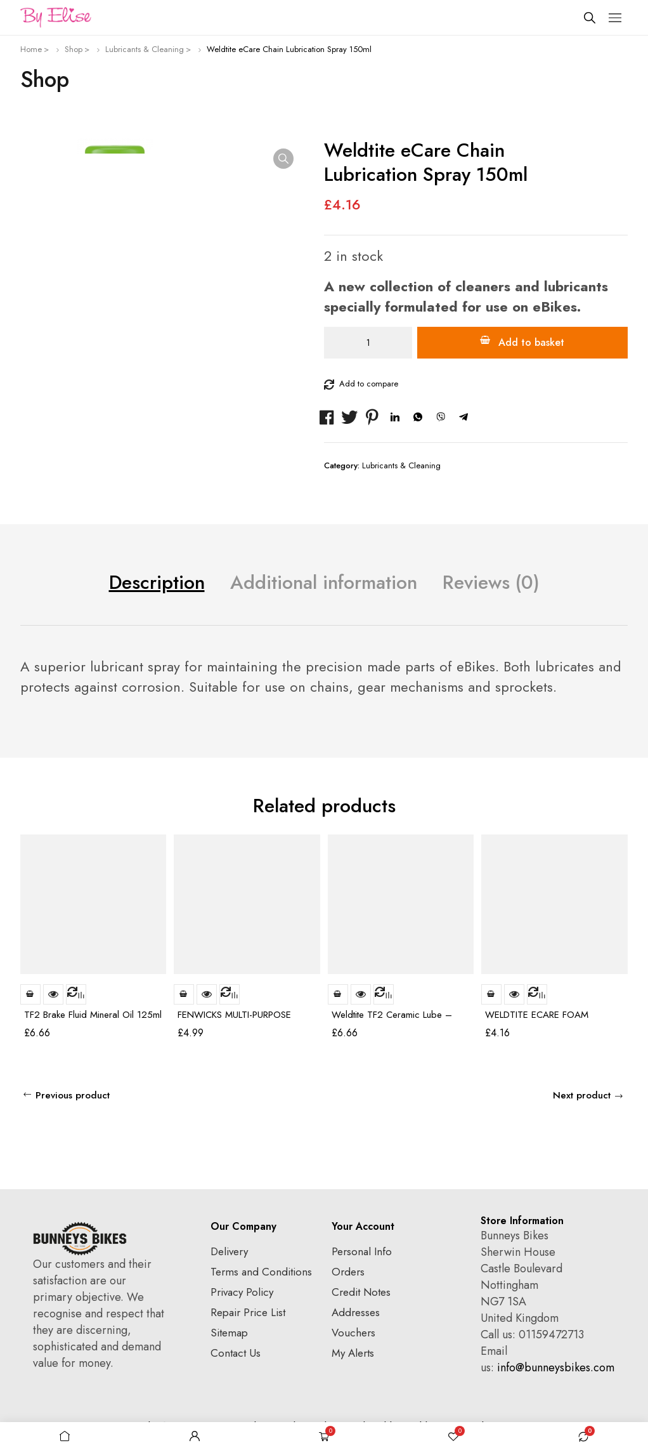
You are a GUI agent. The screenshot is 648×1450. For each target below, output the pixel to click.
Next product (582, 1095)
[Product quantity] (368, 343)
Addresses (356, 1312)
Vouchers (353, 1332)
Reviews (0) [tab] (491, 582)
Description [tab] (157, 582)
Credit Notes (361, 1292)
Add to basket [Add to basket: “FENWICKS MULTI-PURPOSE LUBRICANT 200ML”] (184, 994)
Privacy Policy (242, 1292)
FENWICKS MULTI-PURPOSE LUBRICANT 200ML (234, 1020)
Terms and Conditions (261, 1271)
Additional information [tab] (323, 582)
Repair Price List (248, 1312)
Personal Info (362, 1251)
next (617, 808)
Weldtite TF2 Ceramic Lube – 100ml (392, 1020)
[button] (283, 158)
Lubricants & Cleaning (144, 49)
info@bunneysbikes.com (555, 1367)
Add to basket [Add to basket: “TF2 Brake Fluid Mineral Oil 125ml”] (30, 994)
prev (595, 808)
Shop (73, 49)
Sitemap (229, 1332)
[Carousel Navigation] (606, 808)
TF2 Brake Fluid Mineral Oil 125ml (93, 1015)
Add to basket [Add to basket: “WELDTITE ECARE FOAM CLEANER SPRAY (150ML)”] (491, 994)
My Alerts (353, 1353)
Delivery (229, 1251)
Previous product (73, 1095)
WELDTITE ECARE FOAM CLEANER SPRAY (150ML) (537, 1020)
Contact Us (236, 1353)
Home (31, 49)
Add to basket (531, 342)
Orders (348, 1271)
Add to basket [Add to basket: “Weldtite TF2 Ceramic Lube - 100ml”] (338, 994)
